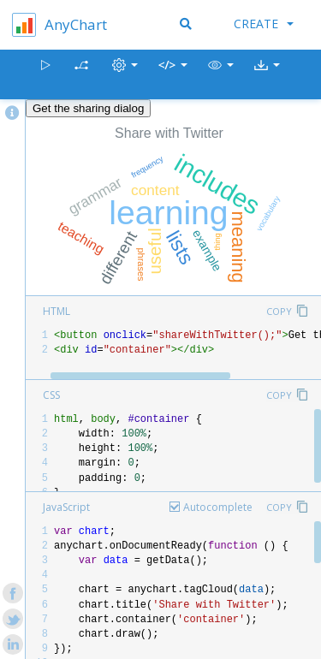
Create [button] (264, 23)
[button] (221, 74)
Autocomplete (218, 507)
